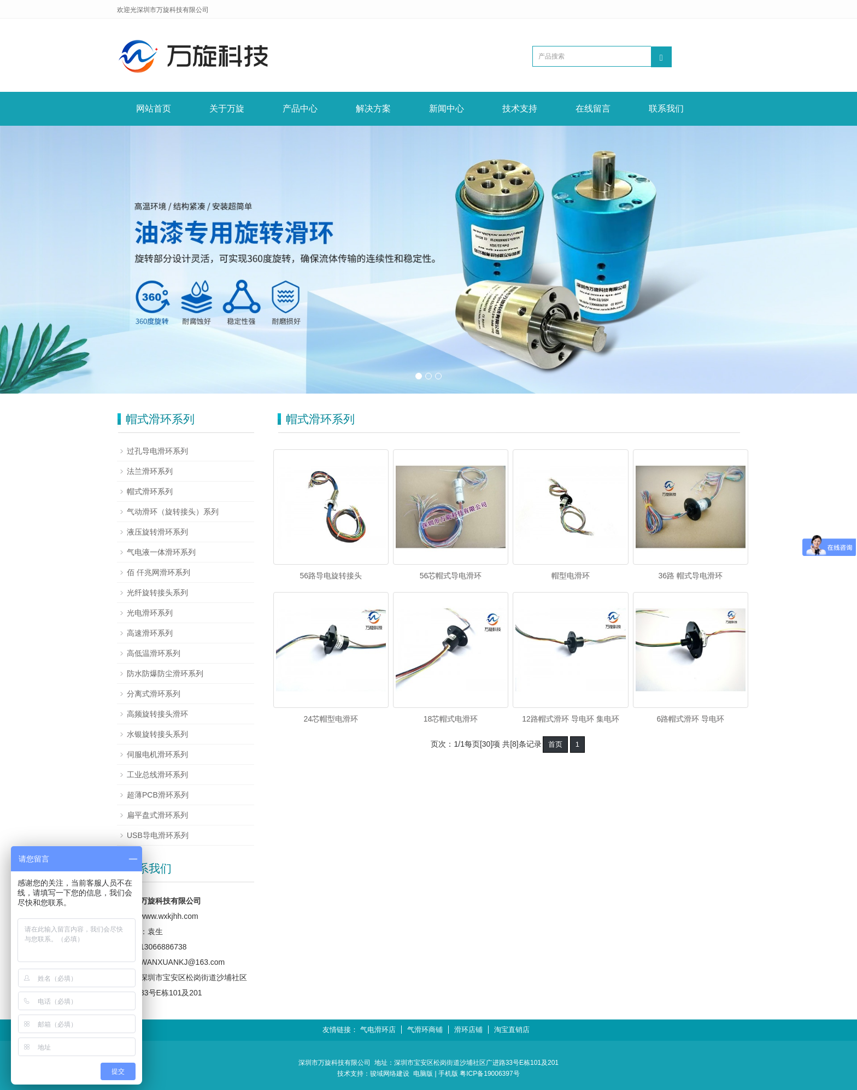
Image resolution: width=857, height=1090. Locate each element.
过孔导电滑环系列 (157, 451)
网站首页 (153, 108)
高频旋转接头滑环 (157, 714)
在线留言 (593, 108)
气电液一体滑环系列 (161, 552)
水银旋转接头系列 (157, 734)
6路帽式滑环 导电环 (690, 718)
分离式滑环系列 (153, 693)
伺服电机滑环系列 (157, 754)
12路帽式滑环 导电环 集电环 (570, 718)
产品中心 (300, 108)
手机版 (448, 1073)
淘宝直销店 (512, 1029)
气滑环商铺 (425, 1029)
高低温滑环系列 (153, 653)
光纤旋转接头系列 (157, 592)
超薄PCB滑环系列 (158, 794)
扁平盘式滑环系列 (157, 815)
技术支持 (519, 108)
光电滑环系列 (150, 612)
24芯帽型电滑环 (330, 718)
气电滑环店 (378, 1029)
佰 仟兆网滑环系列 (158, 572)
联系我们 (666, 108)
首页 (555, 744)
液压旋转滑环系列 (157, 532)
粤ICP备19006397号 (489, 1073)
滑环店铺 (468, 1029)
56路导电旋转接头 (331, 575)
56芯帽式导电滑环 (451, 575)
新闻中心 (446, 108)
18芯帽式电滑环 (451, 718)
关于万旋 (226, 108)
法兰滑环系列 (150, 471)
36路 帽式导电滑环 (691, 575)
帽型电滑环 (570, 575)
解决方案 (373, 108)
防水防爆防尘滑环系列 (165, 673)
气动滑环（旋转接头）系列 (173, 511)
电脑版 (423, 1073)
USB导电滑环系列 (158, 835)
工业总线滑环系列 (157, 774)
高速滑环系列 (150, 633)
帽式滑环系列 (150, 491)
